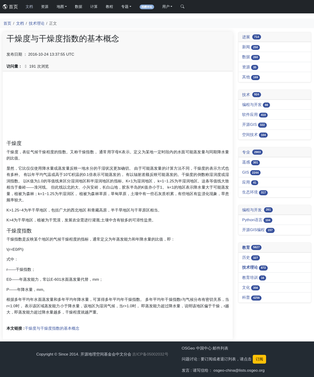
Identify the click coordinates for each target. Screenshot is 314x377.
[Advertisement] (117, 107)
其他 (251, 77)
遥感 (251, 162)
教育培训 (254, 277)
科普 (251, 297)
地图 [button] (60, 7)
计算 (94, 7)
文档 (29, 7)
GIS (251, 172)
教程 (109, 7)
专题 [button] (125, 7)
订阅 (259, 359)
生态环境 (255, 192)
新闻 (251, 47)
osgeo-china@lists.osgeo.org (239, 370)
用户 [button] (166, 7)
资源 (44, 7)
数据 (78, 7)
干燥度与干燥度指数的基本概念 (52, 328)
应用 (250, 182)
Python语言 (257, 220)
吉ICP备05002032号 (150, 354)
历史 (251, 257)
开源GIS (254, 124)
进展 (251, 36)
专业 (252, 152)
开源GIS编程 (258, 230)
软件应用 (255, 115)
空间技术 (255, 135)
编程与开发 (256, 105)
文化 (251, 287)
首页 (10, 6)
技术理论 (36, 23)
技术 (251, 94)
